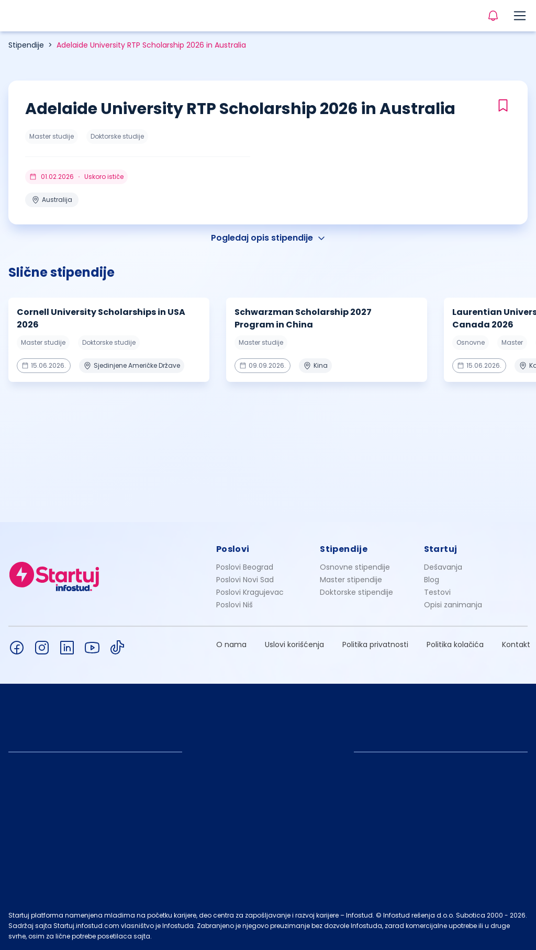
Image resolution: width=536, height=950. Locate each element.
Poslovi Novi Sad (245, 579)
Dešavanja (443, 567)
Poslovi (233, 549)
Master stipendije (351, 579)
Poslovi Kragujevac (250, 592)
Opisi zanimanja (453, 605)
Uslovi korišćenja (294, 644)
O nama (231, 644)
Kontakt (516, 644)
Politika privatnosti (375, 644)
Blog (431, 579)
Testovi (437, 592)
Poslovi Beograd (244, 567)
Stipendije (26, 45)
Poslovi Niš (234, 605)
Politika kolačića (455, 644)
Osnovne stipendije (355, 567)
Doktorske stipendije (356, 592)
